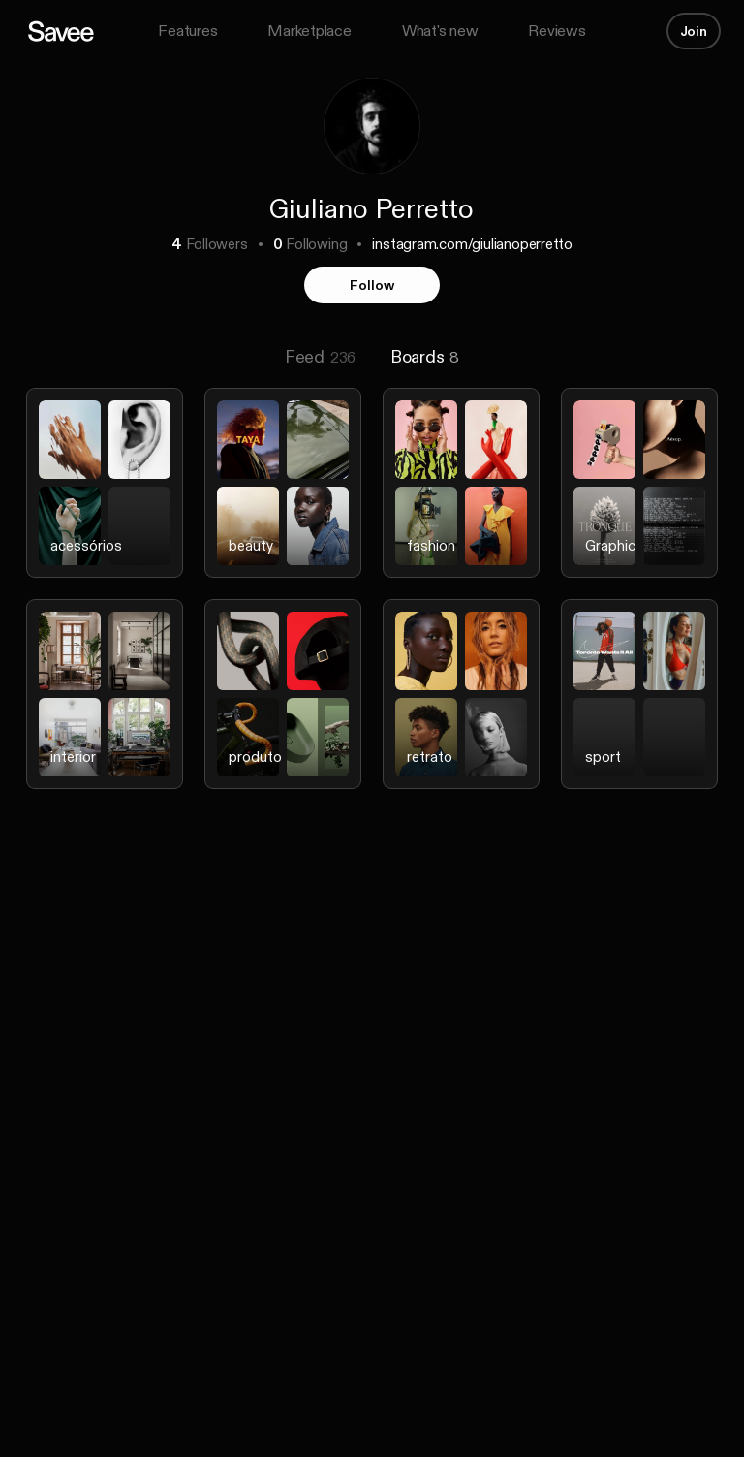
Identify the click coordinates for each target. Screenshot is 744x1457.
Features (187, 30)
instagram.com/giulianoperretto (472, 244)
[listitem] (105, 494)
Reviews (556, 30)
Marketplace (309, 30)
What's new (440, 30)
